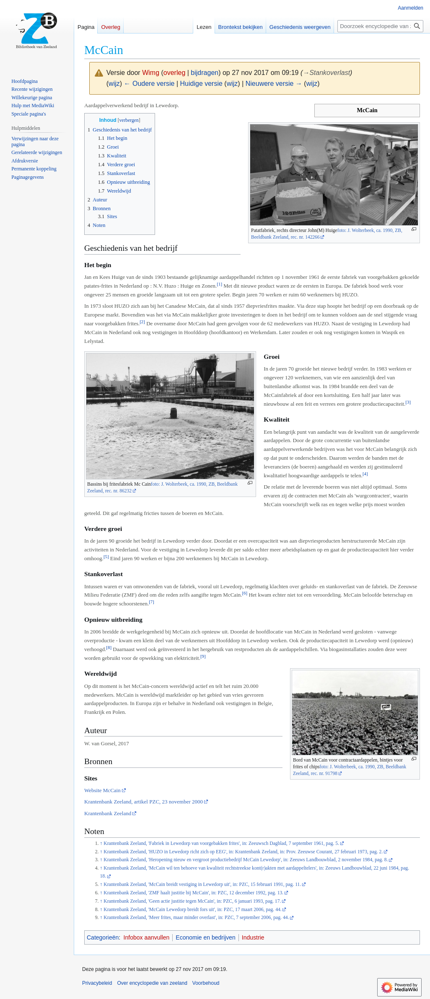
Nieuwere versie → (274, 83)
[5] (106, 556)
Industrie (253, 937)
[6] (245, 592)
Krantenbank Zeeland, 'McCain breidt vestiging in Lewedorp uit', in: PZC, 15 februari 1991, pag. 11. (202, 884)
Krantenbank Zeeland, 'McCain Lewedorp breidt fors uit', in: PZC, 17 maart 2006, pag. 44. (193, 909)
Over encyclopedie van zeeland (152, 983)
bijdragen (204, 72)
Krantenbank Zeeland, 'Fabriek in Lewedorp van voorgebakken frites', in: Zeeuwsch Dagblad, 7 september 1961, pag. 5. (221, 843)
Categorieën (103, 937)
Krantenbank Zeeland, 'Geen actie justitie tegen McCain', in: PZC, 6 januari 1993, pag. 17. (192, 901)
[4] (365, 473)
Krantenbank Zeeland (107, 813)
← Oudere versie (149, 83)
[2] (142, 321)
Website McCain (102, 790)
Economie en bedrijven (205, 937)
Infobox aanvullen (147, 937)
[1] (219, 283)
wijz (114, 83)
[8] (108, 647)
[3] (408, 401)
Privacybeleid (97, 983)
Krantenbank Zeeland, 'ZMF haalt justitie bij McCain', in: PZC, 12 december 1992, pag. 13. (193, 893)
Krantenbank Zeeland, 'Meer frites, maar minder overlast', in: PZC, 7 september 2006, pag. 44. (196, 917)
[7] (151, 601)
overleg (174, 72)
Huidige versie (201, 83)
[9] (203, 656)
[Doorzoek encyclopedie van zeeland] (380, 26)
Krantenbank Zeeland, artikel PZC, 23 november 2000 (143, 801)
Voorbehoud (206, 983)
